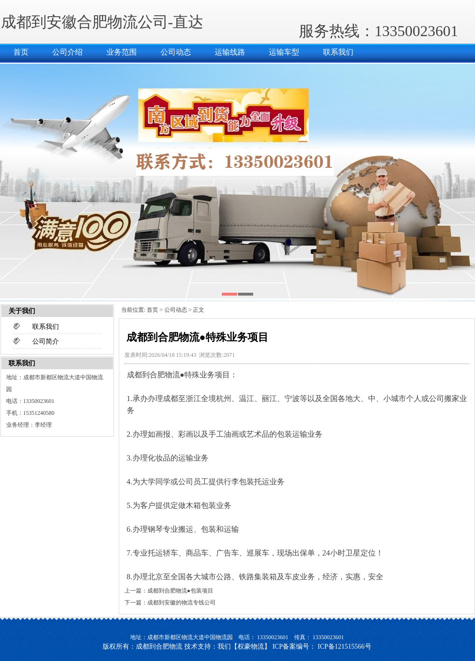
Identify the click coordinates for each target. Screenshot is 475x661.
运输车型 (284, 52)
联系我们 (338, 52)
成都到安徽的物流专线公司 (181, 602)
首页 (20, 52)
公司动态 (176, 52)
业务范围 (121, 52)
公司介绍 (67, 52)
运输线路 (230, 52)
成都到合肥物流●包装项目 (180, 590)
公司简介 (45, 341)
